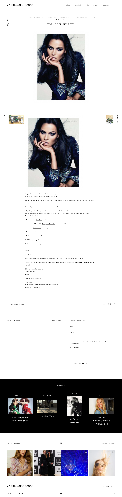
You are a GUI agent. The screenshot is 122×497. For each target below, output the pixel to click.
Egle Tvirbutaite (49, 205)
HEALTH (56, 17)
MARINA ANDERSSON (20, 5)
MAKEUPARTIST (65, 17)
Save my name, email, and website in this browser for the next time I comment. (92, 347)
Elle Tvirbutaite (45, 267)
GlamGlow (39, 225)
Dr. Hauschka (37, 233)
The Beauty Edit (92, 5)
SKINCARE (83, 17)
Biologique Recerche (48, 229)
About (68, 5)
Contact (106, 5)
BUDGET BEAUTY (47, 17)
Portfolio (78, 5)
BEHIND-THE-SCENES (34, 17)
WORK (65, 19)
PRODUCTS (75, 17)
